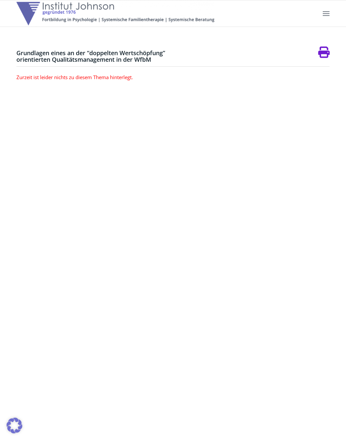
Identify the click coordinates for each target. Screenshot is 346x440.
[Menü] (326, 13)
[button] (14, 425)
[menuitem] (326, 13)
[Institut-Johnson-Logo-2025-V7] (115, 13)
